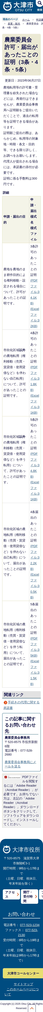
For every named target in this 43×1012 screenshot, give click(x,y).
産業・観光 (14, 23)
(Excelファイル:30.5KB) (34, 586)
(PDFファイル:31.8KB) (34, 378)
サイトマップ (23, 984)
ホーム (26, 19)
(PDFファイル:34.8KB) (34, 465)
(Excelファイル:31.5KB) (34, 672)
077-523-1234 (29, 925)
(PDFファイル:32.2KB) (34, 557)
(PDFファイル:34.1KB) (34, 292)
